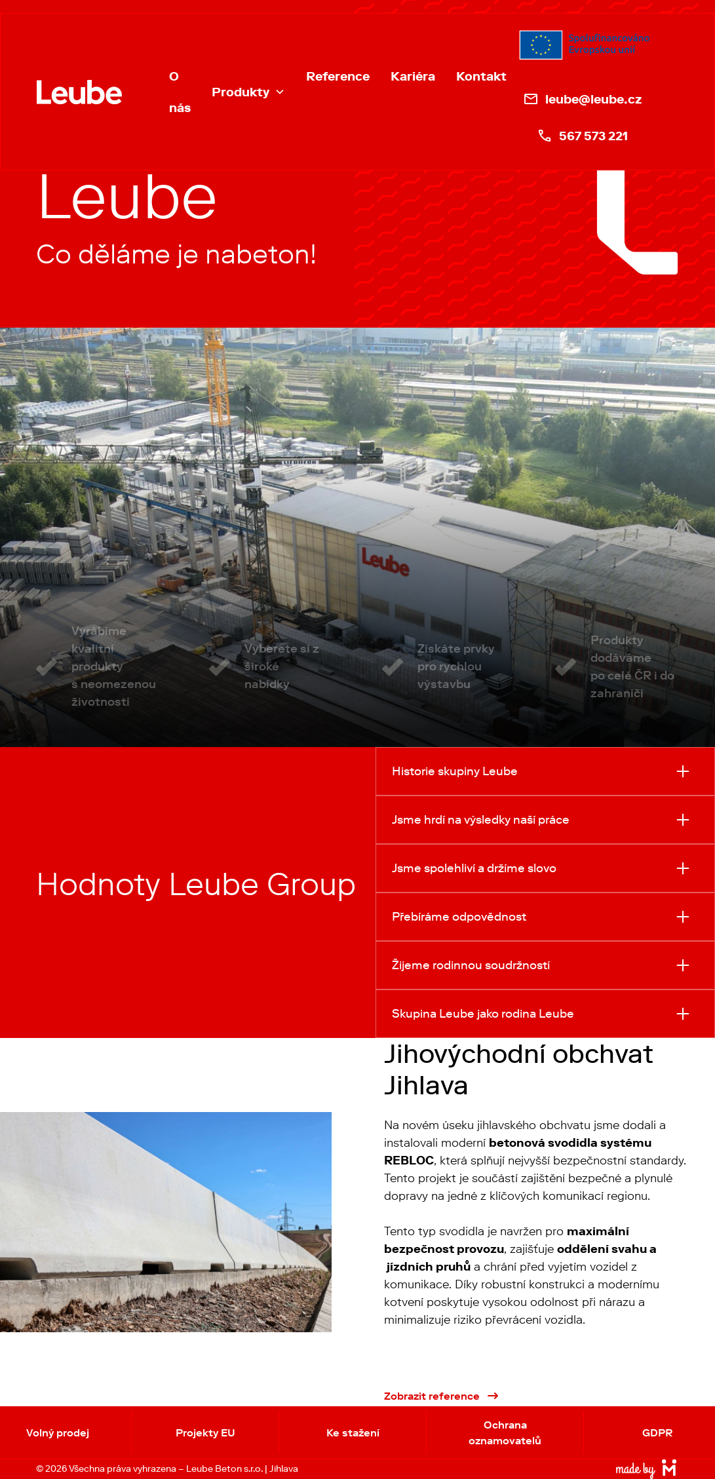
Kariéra (413, 76)
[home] (79, 92)
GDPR (657, 1432)
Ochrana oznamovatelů (505, 1432)
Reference (338, 76)
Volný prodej (57, 1432)
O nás (180, 91)
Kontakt (481, 76)
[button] (248, 92)
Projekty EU (205, 1432)
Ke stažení (352, 1432)
